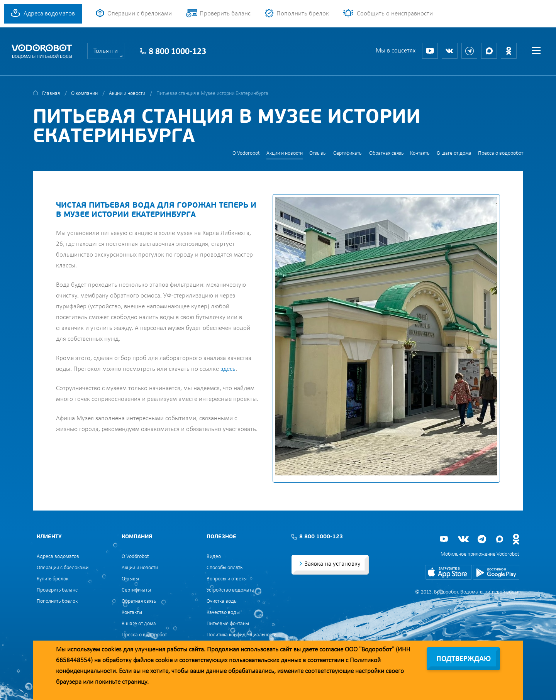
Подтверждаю (463, 659)
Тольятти (105, 51)
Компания (137, 537)
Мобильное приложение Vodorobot (480, 554)
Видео (214, 557)
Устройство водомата (230, 590)
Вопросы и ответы (227, 579)
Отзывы (318, 153)
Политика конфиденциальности (241, 635)
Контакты (420, 153)
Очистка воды (222, 601)
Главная (51, 93)
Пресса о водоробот (500, 153)
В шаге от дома (454, 153)
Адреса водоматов (49, 13)
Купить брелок (52, 579)
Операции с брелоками (139, 13)
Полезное (221, 537)
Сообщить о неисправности (395, 13)
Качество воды (223, 612)
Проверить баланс (225, 13)
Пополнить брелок (302, 13)
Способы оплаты (225, 568)
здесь (228, 369)
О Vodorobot (246, 153)
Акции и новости (127, 93)
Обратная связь (386, 153)
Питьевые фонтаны (228, 624)
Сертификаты (348, 153)
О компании (84, 93)
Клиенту (49, 537)
